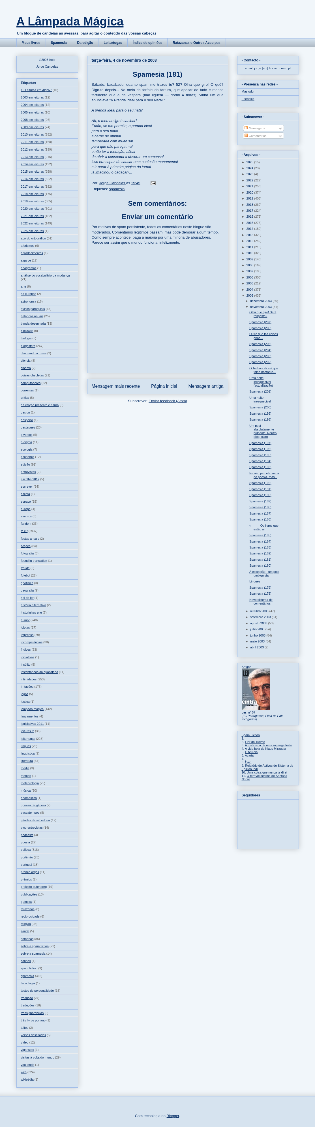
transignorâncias (32, 1013)
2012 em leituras (32, 149)
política (26, 849)
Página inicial (164, 386)
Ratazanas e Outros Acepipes (196, 43)
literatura (27, 760)
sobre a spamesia (33, 953)
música (26, 790)
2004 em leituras (32, 104)
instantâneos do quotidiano (39, 672)
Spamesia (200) (260, 407)
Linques (254, 581)
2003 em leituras (32, 97)
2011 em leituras (32, 141)
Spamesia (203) (260, 356)
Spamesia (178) (260, 593)
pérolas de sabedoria (35, 820)
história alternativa (33, 605)
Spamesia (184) (260, 541)
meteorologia (30, 783)
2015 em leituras (32, 171)
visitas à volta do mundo (37, 1057)
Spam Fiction (251, 735)
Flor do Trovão (255, 742)
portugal (26, 864)
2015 (250, 222)
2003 (250, 295)
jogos (24, 694)
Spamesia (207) (260, 322)
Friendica (248, 98)
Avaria (249, 755)
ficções (26, 546)
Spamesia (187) (260, 513)
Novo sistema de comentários (261, 601)
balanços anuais (32, 316)
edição (25, 464)
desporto (27, 420)
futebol (25, 575)
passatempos (30, 812)
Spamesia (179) (260, 587)
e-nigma (26, 442)
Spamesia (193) (260, 467)
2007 (250, 271)
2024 (250, 168)
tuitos (24, 1027)
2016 (250, 216)
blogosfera (28, 346)
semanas (27, 938)
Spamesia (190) (260, 495)
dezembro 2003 (261, 301)
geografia (27, 590)
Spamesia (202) (260, 362)
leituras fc (27, 731)
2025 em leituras (32, 231)
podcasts (27, 835)
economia (28, 456)
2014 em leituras (32, 164)
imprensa (27, 635)
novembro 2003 (261, 306)
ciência (26, 360)
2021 (250, 186)
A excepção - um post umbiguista (264, 573)
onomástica (29, 798)
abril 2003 (257, 647)
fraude (25, 568)
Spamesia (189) (260, 501)
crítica (25, 397)
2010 (250, 253)
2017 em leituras (32, 186)
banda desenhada (33, 323)
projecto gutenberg (34, 886)
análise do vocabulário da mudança (45, 275)
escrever (27, 486)
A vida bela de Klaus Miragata (265, 748)
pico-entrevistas (32, 827)
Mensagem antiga (206, 386)
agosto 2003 (259, 623)
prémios (26, 879)
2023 (250, 174)
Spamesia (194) (260, 461)
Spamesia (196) (260, 449)
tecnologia (28, 983)
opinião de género (33, 805)
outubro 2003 (259, 611)
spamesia (117, 189)
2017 (250, 210)
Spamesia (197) (260, 443)
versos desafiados (33, 1035)
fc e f (24, 531)
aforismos (28, 245)
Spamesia (59, 43)
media (25, 768)
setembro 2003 (261, 617)
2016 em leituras (32, 179)
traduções (28, 1005)
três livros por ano (33, 1020)
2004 (250, 289)
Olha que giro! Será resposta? (262, 314)
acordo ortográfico (33, 238)
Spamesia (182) (260, 553)
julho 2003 (257, 629)
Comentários (255, 136)
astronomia (28, 301)
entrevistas (28, 471)
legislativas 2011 (32, 723)
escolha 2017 (30, 479)
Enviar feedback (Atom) (168, 401)
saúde (25, 931)
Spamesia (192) (260, 483)
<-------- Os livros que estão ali (263, 527)
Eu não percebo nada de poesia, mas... (264, 475)
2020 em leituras (32, 208)
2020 (250, 192)
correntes (27, 390)
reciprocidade (30, 916)
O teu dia (251, 752)
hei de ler (27, 597)
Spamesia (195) (260, 455)
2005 (250, 283)
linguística (28, 753)
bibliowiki (27, 331)
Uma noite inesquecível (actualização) (261, 381)
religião (26, 923)
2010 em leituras (32, 134)
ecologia (27, 449)
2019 (250, 198)
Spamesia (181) (260, 559)
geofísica (27, 583)
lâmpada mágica (32, 709)
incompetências (31, 642)
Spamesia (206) (260, 328)
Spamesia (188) (260, 507)
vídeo (25, 1042)
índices (26, 649)
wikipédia (27, 1079)
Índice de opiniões (147, 43)
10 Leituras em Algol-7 (36, 90)
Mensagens (255, 128)
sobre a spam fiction (35, 946)
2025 (250, 162)
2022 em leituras (32, 223)
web (24, 1072)
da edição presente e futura (40, 405)
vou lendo (28, 1064)
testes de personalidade (37, 990)
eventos (26, 516)
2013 (250, 235)
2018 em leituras (32, 194)
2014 (250, 228)
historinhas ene (31, 612)
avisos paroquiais (33, 308)
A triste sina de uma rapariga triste (268, 745)
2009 (250, 259)
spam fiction (29, 968)
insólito (26, 664)
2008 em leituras (32, 119)
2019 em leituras (32, 201)
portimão (27, 857)
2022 (250, 180)
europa (26, 509)
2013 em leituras (32, 156)
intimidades (29, 679)
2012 (250, 241)
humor (25, 620)
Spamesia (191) (260, 489)
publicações (29, 894)
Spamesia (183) (260, 547)
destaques (28, 427)
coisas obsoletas (32, 375)
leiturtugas (28, 738)
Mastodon (248, 91)
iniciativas (28, 657)
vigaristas (27, 1049)
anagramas (29, 268)
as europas (28, 293)
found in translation (34, 560)
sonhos (26, 961)
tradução (27, 998)
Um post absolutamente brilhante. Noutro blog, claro (263, 431)
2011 (250, 247)
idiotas (25, 627)
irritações (27, 686)
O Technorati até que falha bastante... (263, 370)
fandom (26, 523)
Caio (248, 762)
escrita (25, 494)
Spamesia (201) (260, 391)
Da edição (85, 43)
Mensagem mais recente (116, 386)
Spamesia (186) (260, 519)
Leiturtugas (113, 43)
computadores (31, 383)
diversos (27, 434)
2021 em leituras (32, 216)
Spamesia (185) (260, 535)
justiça (25, 701)
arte (23, 286)
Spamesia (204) (260, 350)
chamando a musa (34, 353)
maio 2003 (257, 641)
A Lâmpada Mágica (70, 21)
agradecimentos (32, 253)
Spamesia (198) (260, 419)
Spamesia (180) (260, 565)
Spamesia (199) (260, 413)
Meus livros (31, 43)
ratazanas (28, 909)
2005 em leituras (32, 112)
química (26, 901)
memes (26, 775)
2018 (250, 204)
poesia (25, 842)
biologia (26, 338)
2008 (250, 265)
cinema (26, 368)
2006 (250, 277)
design (25, 412)
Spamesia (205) (260, 344)
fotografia (27, 553)
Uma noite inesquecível (260, 399)
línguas (26, 746)
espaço (26, 501)
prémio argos (30, 872)
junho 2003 (258, 635)
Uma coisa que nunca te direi (267, 772)
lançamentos (29, 716)
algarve (26, 260)
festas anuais (30, 538)
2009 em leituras (32, 127)
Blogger (173, 1116)
